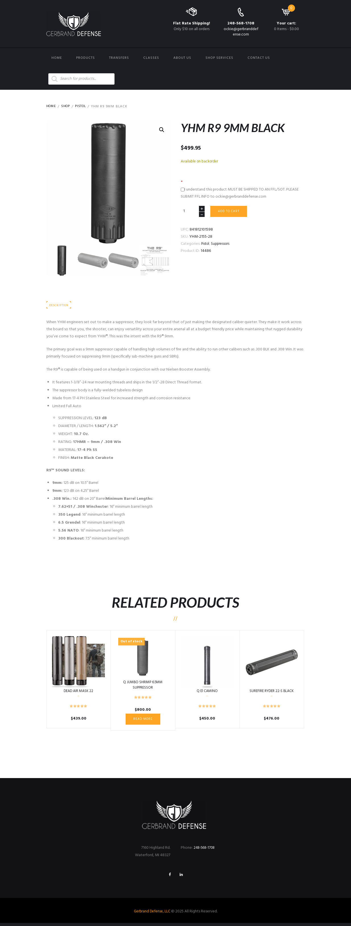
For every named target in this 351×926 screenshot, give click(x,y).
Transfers (119, 58)
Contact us (259, 58)
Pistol (83, 106)
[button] (161, 130)
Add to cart (230, 212)
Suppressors (222, 245)
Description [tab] (59, 305)
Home (56, 58)
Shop (67, 106)
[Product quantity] (193, 212)
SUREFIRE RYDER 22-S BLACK (271, 692)
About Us (182, 58)
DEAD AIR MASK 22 (79, 692)
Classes (151, 58)
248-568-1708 (240, 23)
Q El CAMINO (207, 692)
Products (85, 58)
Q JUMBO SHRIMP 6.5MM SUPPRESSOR (143, 686)
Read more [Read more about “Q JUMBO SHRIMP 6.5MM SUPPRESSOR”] (142, 720)
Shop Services (219, 58)
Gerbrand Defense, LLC (152, 914)
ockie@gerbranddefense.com (241, 31)
